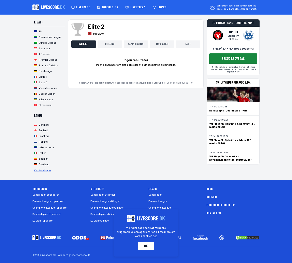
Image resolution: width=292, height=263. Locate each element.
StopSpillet (159, 82)
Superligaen (155, 194)
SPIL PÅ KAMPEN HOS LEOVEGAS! (233, 48)
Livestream (136, 7)
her (155, 236)
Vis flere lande (42, 170)
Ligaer (159, 7)
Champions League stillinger (107, 207)
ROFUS (184, 82)
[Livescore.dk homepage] (48, 7)
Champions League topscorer (50, 207)
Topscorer (162, 44)
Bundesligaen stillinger (103, 214)
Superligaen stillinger (102, 194)
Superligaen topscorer (45, 194)
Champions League (159, 207)
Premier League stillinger (105, 201)
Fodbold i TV (107, 7)
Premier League (157, 201)
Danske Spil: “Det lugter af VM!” (228, 110)
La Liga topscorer (43, 220)
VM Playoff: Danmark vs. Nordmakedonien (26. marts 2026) (230, 158)
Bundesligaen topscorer (46, 214)
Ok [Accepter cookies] (146, 246)
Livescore (80, 7)
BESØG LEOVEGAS (233, 58)
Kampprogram (136, 44)
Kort (188, 44)
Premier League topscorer (48, 201)
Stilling (109, 44)
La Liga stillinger (100, 220)
